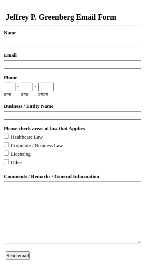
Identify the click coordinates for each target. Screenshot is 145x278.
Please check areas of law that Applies (44, 128)
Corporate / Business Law (37, 145)
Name (10, 33)
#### (43, 94)
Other (16, 162)
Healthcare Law (27, 137)
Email (10, 55)
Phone (10, 77)
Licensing (21, 154)
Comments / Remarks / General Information (51, 176)
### (8, 94)
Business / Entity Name (28, 106)
